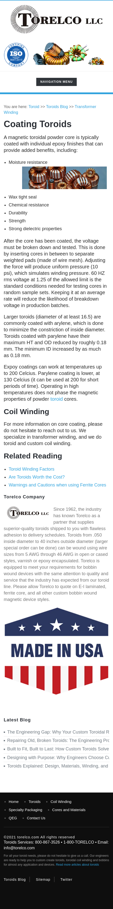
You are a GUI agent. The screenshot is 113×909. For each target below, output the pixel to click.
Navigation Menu (56, 83)
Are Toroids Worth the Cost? (37, 477)
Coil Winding (60, 801)
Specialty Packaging (25, 810)
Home (14, 801)
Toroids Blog (15, 879)
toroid (56, 399)
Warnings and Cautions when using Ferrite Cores (57, 485)
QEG (13, 818)
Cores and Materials (68, 810)
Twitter (66, 879)
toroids (59, 860)
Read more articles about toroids (77, 864)
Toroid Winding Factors (31, 469)
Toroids (34, 801)
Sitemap (43, 879)
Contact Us (36, 818)
